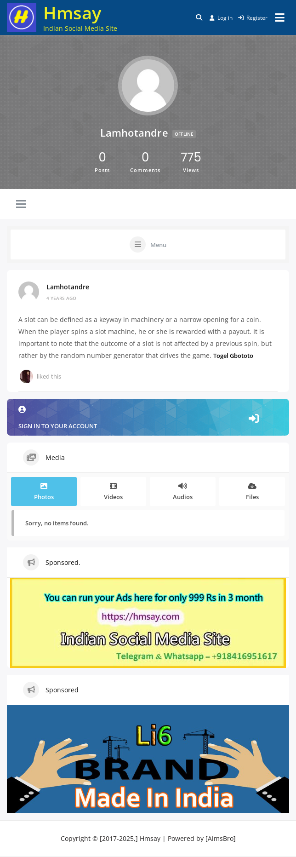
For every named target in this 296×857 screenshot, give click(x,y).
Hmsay (72, 12)
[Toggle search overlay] (199, 17)
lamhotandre (67, 286)
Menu (158, 244)
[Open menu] (279, 17)
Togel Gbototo (233, 355)
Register (253, 18)
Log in (221, 18)
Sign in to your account (148, 418)
